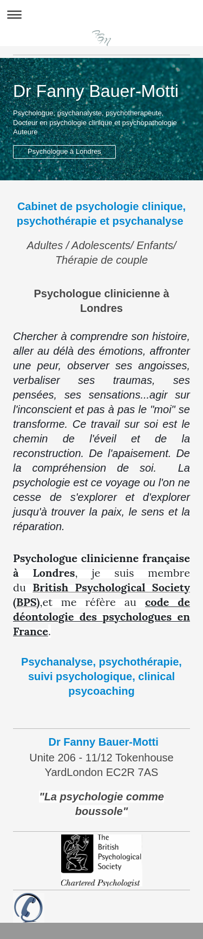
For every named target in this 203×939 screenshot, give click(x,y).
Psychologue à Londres (64, 151)
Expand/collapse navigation (101, 14)
